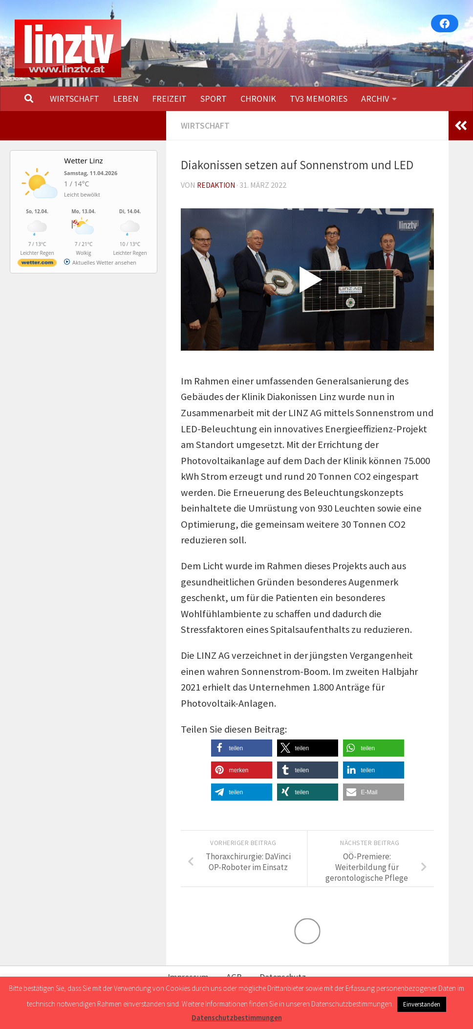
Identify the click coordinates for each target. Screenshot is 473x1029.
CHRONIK (258, 98)
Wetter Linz (83, 160)
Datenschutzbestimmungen (237, 1017)
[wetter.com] (37, 264)
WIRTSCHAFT (74, 98)
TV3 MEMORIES (318, 98)
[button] (241, 747)
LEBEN (125, 98)
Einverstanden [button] (421, 1004)
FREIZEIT (169, 98)
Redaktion (217, 185)
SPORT (213, 98)
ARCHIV (375, 98)
